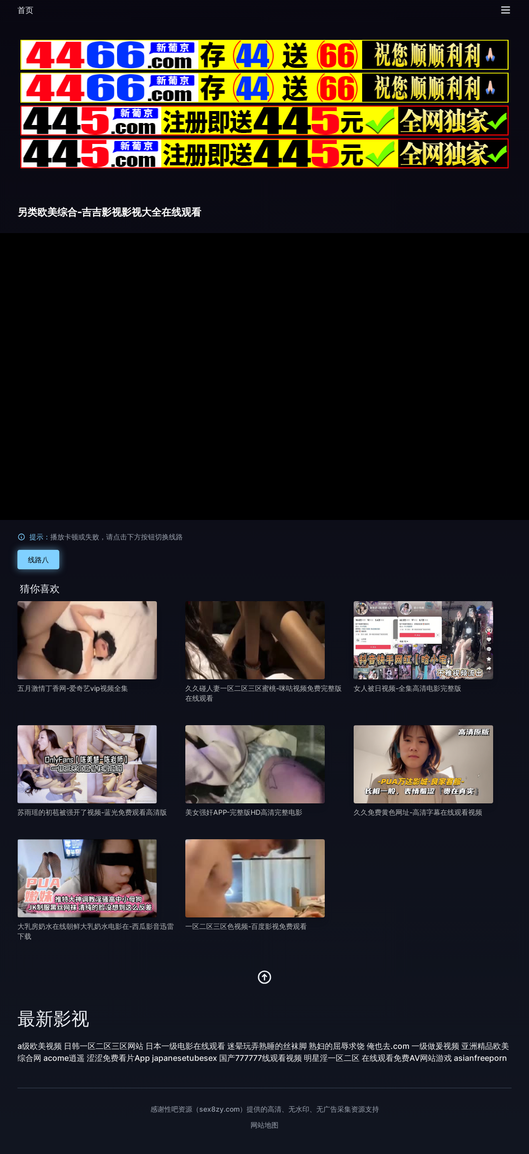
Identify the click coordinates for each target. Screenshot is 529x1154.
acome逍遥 (64, 1058)
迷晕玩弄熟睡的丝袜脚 (267, 1046)
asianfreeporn (480, 1058)
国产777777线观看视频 (260, 1058)
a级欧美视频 (39, 1046)
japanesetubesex (184, 1058)
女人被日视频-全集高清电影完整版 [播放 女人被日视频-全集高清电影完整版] (407, 688)
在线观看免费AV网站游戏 (407, 1058)
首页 (25, 10)
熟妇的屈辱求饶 (337, 1046)
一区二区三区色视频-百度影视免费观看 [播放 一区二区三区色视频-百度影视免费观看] (246, 926)
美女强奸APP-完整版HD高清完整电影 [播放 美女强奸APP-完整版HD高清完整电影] (243, 812)
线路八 (38, 559)
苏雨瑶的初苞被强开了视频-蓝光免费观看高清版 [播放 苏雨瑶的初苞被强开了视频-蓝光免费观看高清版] (92, 812)
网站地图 (264, 1125)
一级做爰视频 (435, 1046)
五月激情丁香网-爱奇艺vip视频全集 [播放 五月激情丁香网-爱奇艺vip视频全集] (72, 688)
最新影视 (53, 1018)
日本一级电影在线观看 (185, 1046)
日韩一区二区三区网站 (103, 1046)
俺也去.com (388, 1046)
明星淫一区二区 (332, 1058)
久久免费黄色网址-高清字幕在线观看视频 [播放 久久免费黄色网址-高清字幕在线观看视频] (418, 812)
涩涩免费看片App (118, 1058)
